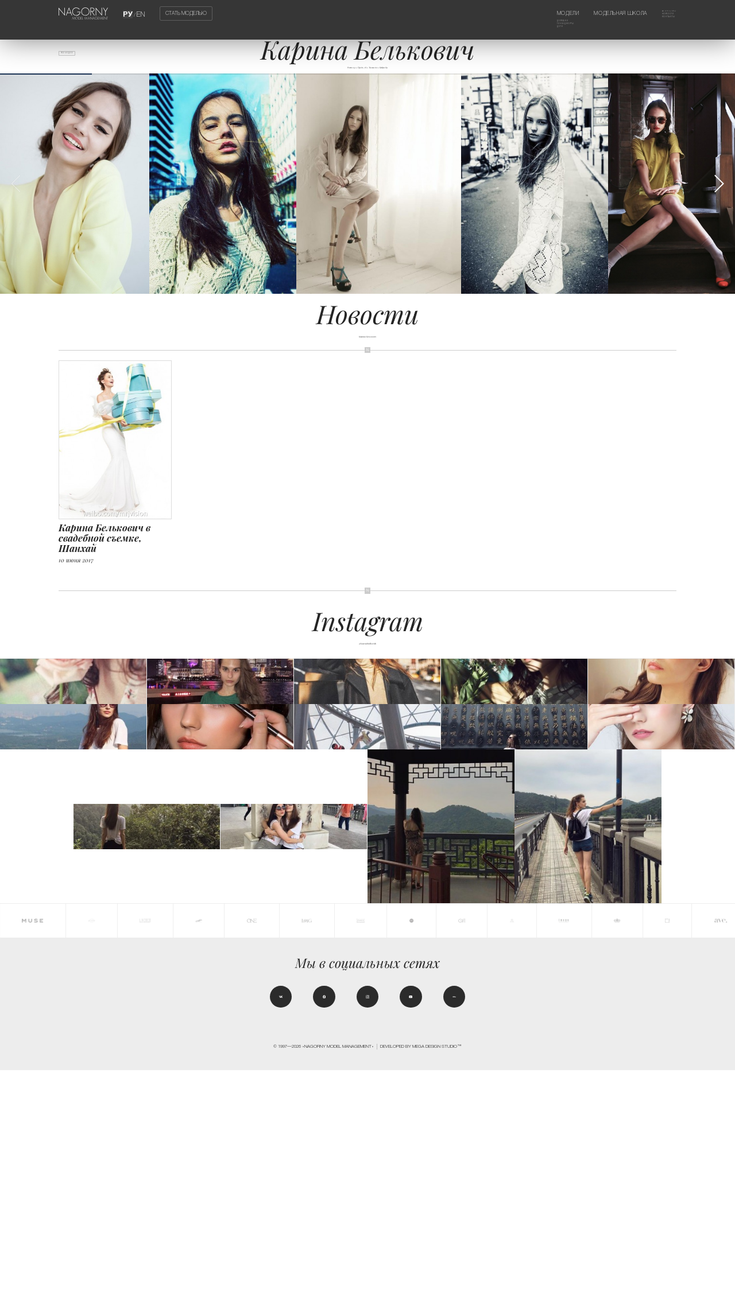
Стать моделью (186, 14)
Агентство (661, 13)
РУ (129, 13)
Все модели (79, 58)
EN (140, 13)
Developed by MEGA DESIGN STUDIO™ (421, 1290)
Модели (538, 13)
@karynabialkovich (367, 658)
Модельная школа (605, 13)
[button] (718, 200)
